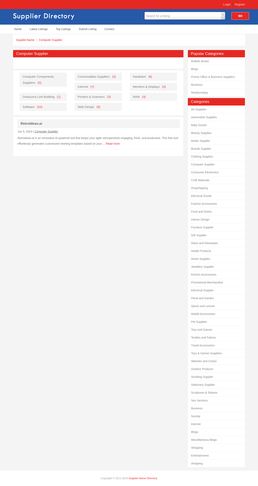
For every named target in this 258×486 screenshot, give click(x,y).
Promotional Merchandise (207, 282)
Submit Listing (88, 29)
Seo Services (199, 400)
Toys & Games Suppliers (206, 353)
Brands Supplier (201, 148)
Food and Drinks (201, 211)
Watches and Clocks (204, 361)
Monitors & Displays (146, 86)
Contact (109, 29)
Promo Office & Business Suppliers (213, 76)
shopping (197, 463)
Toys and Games (201, 329)
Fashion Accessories (204, 203)
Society (195, 416)
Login (227, 4)
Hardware (139, 76)
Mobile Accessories (203, 314)
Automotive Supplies (204, 117)
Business (197, 84)
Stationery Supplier (203, 384)
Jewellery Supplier (202, 266)
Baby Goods (199, 125)
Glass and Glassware (204, 243)
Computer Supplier (50, 40)
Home (18, 29)
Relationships (199, 92)
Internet (196, 424)
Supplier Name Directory (143, 478)
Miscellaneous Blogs (204, 439)
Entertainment (200, 455)
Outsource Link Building (38, 96)
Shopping (197, 447)
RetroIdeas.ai (31, 123)
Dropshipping (199, 188)
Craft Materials (200, 180)
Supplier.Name (25, 40)
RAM (136, 96)
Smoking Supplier (202, 376)
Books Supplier (200, 140)
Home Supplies (200, 258)
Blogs (194, 69)
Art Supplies (198, 109)
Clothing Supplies (202, 156)
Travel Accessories (203, 345)
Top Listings (63, 29)
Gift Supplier (199, 235)
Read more (113, 143)
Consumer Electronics (205, 172)
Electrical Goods (201, 196)
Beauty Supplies (201, 133)
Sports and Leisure (203, 306)
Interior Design (200, 219)
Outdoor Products (202, 369)
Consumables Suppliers (94, 76)
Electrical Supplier (202, 290)
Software (28, 107)
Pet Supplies (199, 321)
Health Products (201, 251)
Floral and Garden (202, 298)
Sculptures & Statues (204, 392)
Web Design (86, 107)
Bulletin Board (200, 61)
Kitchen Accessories (203, 274)
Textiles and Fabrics (203, 337)
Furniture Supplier (202, 227)
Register (240, 4)
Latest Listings (39, 29)
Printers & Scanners (91, 96)
